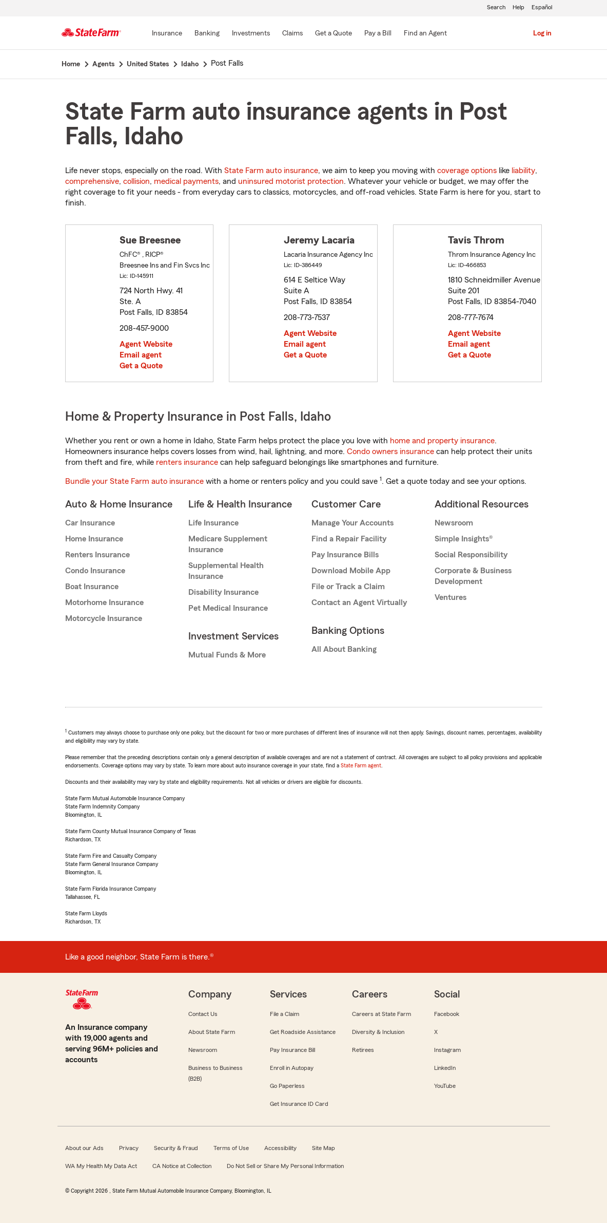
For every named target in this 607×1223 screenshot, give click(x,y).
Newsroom (454, 523)
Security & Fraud (176, 1148)
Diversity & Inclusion (378, 1032)
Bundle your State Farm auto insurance (134, 481)
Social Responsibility (471, 555)
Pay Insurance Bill (292, 1050)
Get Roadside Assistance (303, 1032)
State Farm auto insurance (271, 170)
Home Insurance (94, 539)
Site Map (323, 1148)
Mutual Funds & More (227, 655)
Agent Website (146, 344)
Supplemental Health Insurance (226, 570)
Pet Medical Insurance (228, 608)
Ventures (450, 597)
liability (523, 170)
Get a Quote (141, 366)
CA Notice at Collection (181, 1166)
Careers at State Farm (381, 1014)
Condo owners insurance (390, 451)
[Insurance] (167, 34)
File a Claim (284, 1014)
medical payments (186, 181)
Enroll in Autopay (292, 1068)
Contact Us (203, 1014)
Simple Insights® (464, 539)
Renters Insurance (97, 555)
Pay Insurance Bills (345, 555)
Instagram (447, 1050)
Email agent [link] (141, 355)
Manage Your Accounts (352, 523)
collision (136, 181)
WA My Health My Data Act (101, 1166)
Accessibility (280, 1148)
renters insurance (187, 462)
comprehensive (92, 181)
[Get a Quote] (333, 34)
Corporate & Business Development (473, 576)
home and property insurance (442, 441)
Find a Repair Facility (348, 539)
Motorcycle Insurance (103, 618)
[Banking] (207, 34)
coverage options (467, 170)
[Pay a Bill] (378, 34)
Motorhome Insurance (104, 602)
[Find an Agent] (425, 34)
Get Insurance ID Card (299, 1104)
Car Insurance (90, 523)
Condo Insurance (95, 571)
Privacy (129, 1148)
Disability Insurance (223, 592)
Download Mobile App (350, 571)
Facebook (446, 1014)
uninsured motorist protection (291, 181)
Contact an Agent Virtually (359, 602)
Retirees (363, 1050)
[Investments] (251, 34)
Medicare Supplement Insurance (227, 544)
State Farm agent (361, 765)
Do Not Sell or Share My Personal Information (285, 1166)
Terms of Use (231, 1148)
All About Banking (344, 649)
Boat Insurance (92, 586)
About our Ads (84, 1148)
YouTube (445, 1086)
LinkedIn (445, 1068)
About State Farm (211, 1032)
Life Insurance (213, 523)
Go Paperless (287, 1086)
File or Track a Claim (348, 586)
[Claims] (292, 34)
